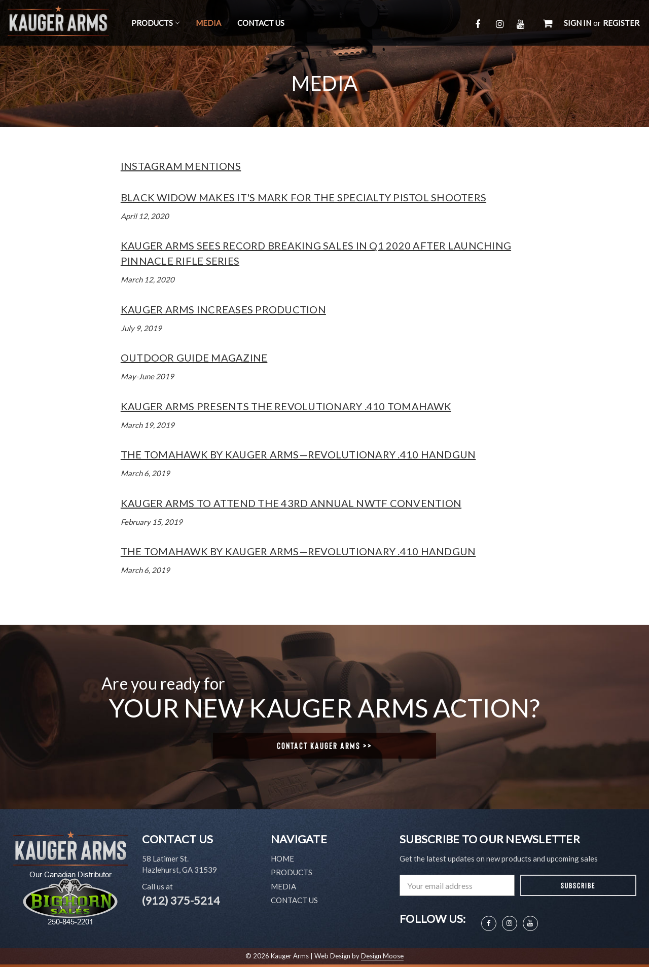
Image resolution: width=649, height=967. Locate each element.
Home (282, 858)
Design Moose (382, 956)
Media (208, 22)
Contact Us (260, 22)
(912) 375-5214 (181, 900)
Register (621, 22)
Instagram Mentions (181, 166)
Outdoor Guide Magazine (194, 357)
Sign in (577, 22)
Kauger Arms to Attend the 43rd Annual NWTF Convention (291, 503)
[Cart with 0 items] (547, 23)
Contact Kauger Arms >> (324, 745)
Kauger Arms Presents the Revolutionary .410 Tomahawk (286, 406)
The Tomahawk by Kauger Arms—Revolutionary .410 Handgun (298, 454)
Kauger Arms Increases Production (223, 309)
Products (155, 22)
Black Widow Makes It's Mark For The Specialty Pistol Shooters (303, 197)
